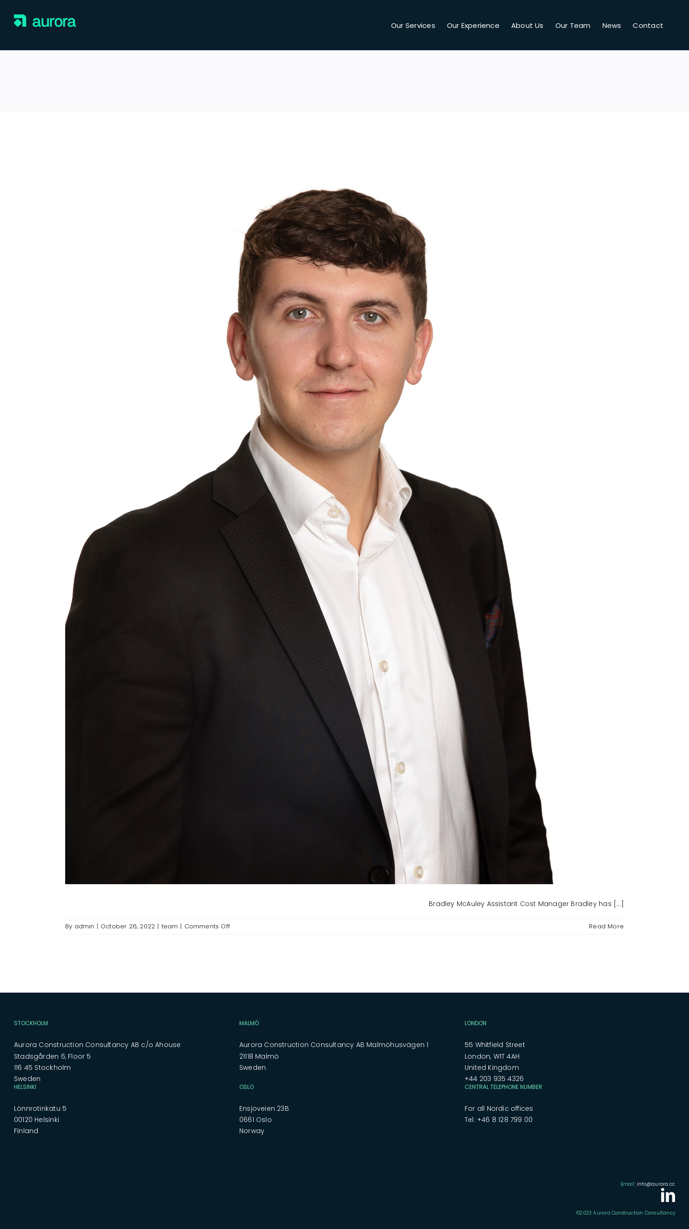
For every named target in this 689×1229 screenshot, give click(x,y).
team (170, 926)
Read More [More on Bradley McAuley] (606, 926)
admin (84, 926)
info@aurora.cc (656, 1184)
